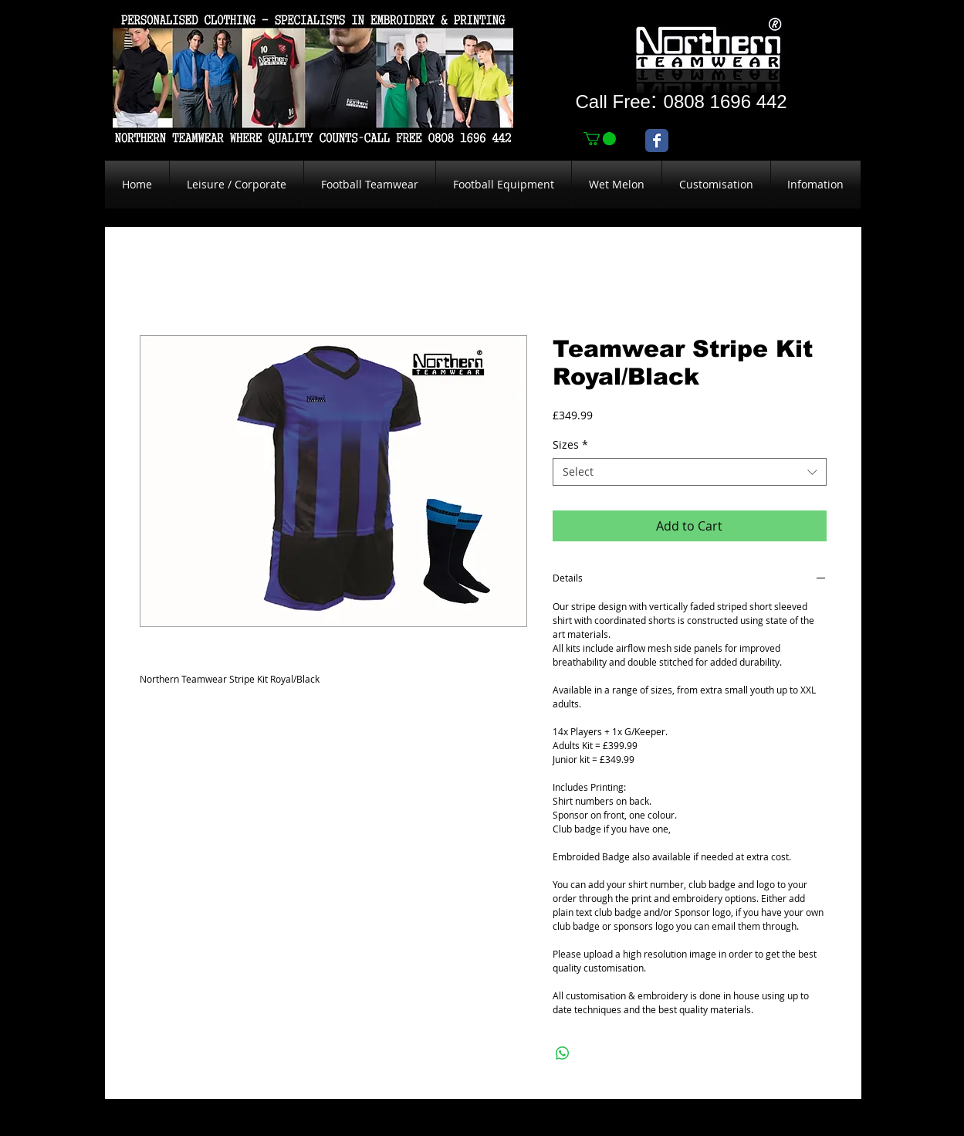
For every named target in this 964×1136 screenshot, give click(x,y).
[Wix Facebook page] (656, 140)
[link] (599, 138)
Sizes (570, 445)
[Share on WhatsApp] (562, 1053)
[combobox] (690, 472)
